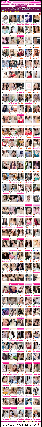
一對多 (23, 214)
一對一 (8, 191)
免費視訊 (7, 22)
